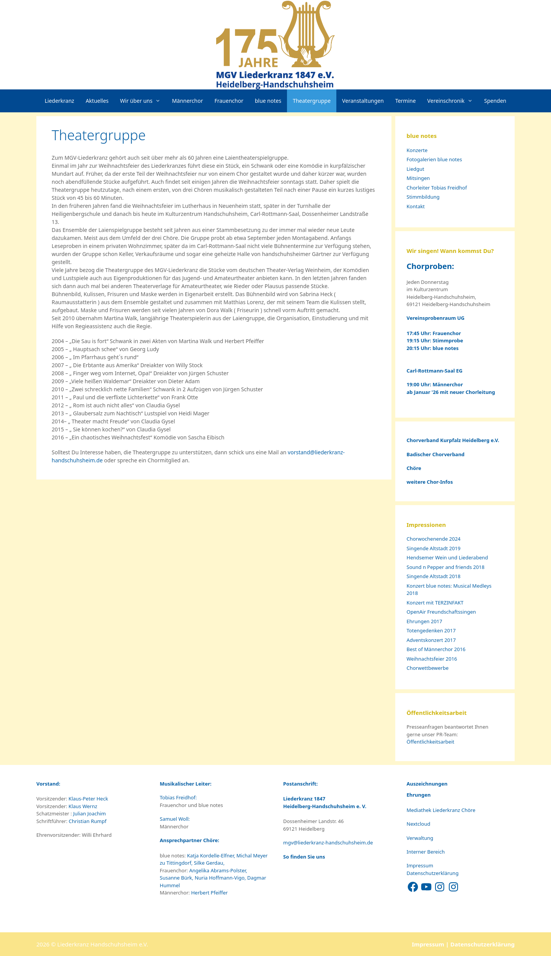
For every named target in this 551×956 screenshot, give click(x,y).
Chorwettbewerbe (428, 667)
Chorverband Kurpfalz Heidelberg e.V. (454, 440)
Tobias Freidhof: (179, 797)
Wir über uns (143, 100)
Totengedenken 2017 (431, 630)
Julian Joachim (89, 813)
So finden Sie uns (304, 856)
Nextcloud (418, 823)
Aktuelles (97, 100)
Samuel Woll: (175, 818)
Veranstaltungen (363, 100)
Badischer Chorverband (436, 454)
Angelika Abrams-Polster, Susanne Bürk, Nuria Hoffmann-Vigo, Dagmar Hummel (213, 878)
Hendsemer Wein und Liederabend (447, 557)
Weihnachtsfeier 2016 (432, 658)
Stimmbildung (423, 196)
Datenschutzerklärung (433, 873)
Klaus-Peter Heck (87, 798)
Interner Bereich (426, 851)
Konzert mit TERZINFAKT (435, 602)
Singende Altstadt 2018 (434, 576)
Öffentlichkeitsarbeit (431, 741)
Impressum (420, 865)
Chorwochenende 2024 (434, 538)
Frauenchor (229, 100)
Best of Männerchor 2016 (436, 649)
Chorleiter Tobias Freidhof (437, 187)
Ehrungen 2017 (424, 621)
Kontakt (416, 206)
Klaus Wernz (82, 806)
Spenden (495, 100)
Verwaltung (420, 837)
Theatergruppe (312, 100)
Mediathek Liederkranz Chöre (441, 810)
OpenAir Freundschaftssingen (441, 611)
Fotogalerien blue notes (434, 159)
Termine (405, 100)
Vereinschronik (453, 100)
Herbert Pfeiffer (209, 892)
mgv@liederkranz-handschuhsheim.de (328, 842)
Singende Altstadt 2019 (434, 548)
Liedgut (415, 168)
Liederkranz (59, 100)
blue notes (268, 100)
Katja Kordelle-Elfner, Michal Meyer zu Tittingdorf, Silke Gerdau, (214, 859)
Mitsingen (418, 178)
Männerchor (187, 100)
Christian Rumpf (86, 821)
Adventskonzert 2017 (431, 640)
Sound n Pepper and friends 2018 (446, 567)
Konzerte (417, 150)
